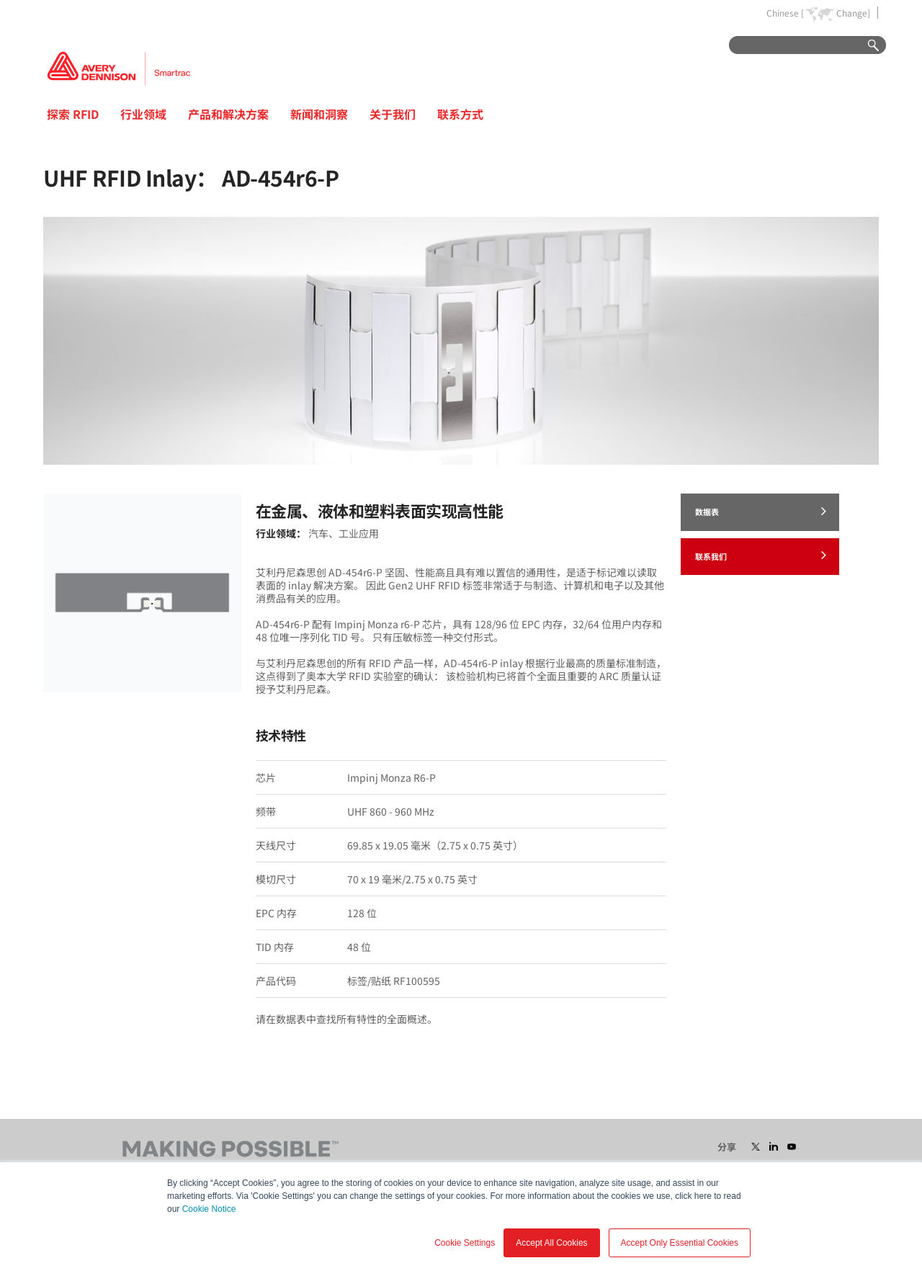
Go (866, 45)
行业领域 (143, 113)
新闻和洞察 (319, 113)
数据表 (760, 511)
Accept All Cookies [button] (551, 1243)
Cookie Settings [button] (464, 1243)
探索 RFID (73, 113)
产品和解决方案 (228, 113)
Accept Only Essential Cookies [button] (679, 1243)
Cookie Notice (209, 1209)
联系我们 (760, 555)
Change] (853, 13)
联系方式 (460, 113)
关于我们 (393, 113)
